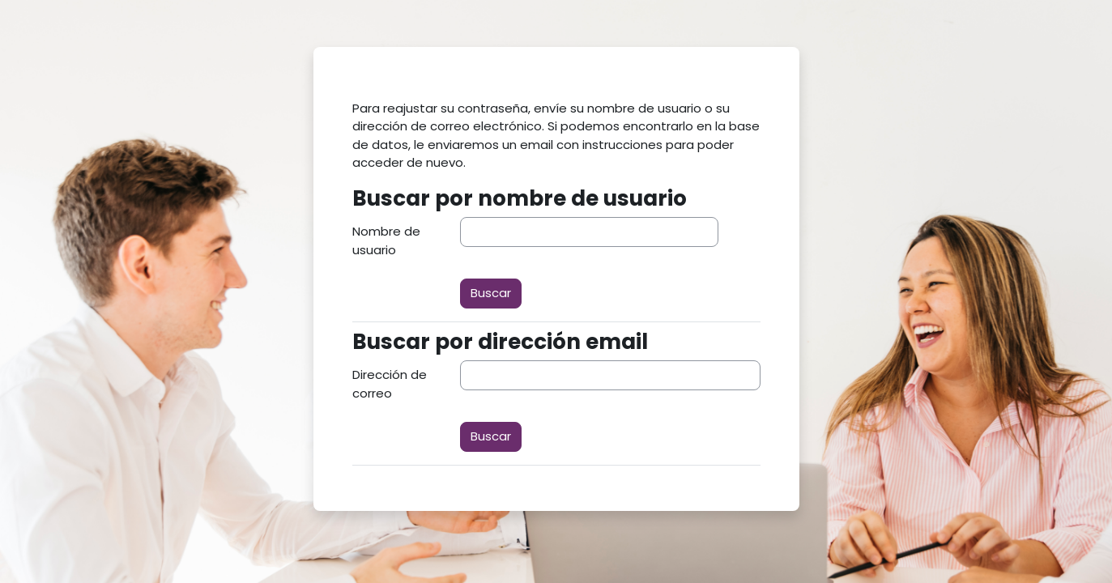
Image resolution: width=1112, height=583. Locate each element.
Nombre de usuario (386, 240)
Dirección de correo (389, 384)
